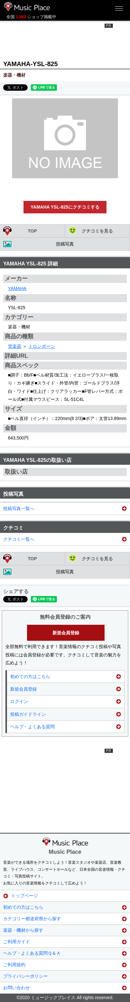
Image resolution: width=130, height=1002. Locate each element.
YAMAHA (17, 288)
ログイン (19, 701)
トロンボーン (41, 346)
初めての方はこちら (30, 676)
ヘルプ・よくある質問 (32, 726)
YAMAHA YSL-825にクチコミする (65, 207)
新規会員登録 (65, 632)
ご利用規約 (14, 964)
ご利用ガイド (16, 941)
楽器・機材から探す (23, 930)
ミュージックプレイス (27, 6)
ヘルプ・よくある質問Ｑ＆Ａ (32, 953)
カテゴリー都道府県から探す (32, 918)
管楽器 (14, 346)
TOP (32, 230)
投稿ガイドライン (28, 714)
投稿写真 (65, 244)
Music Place (65, 852)
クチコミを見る (97, 230)
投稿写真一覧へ (18, 508)
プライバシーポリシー (25, 976)
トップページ (24, 895)
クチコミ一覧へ (18, 539)
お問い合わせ (16, 987)
